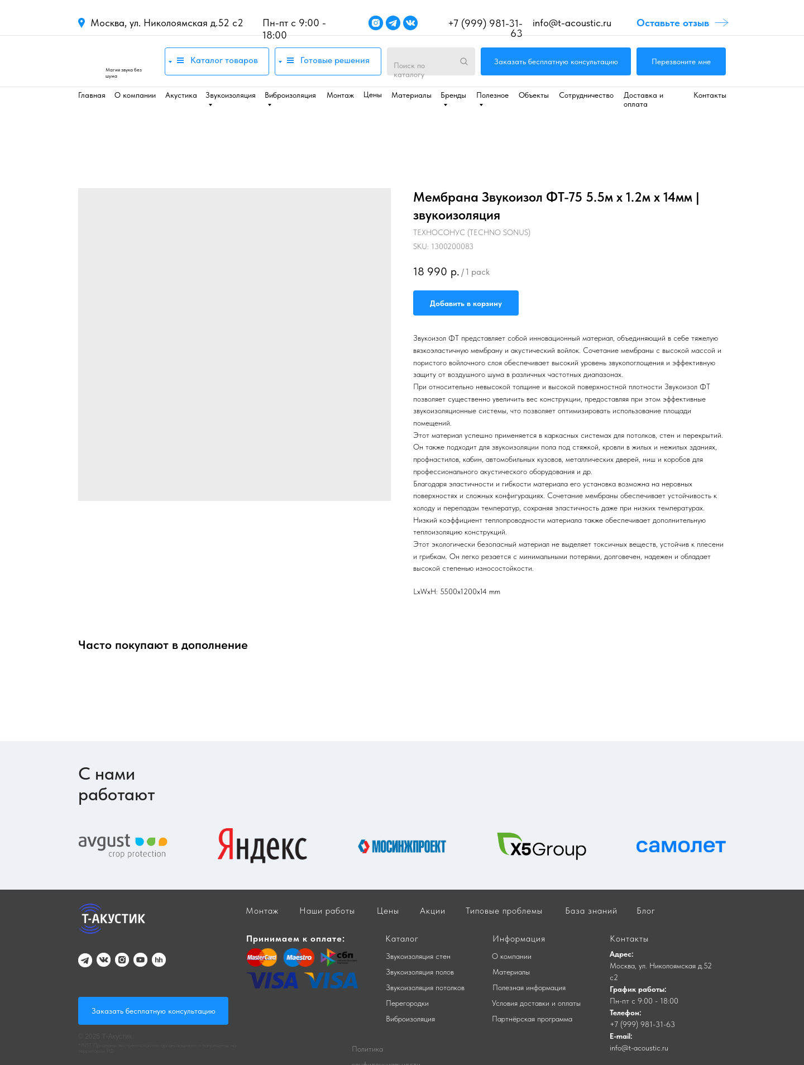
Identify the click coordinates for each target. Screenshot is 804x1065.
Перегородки (407, 1003)
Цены (372, 94)
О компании (135, 94)
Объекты (534, 94)
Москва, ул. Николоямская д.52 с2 (166, 22)
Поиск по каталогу (409, 70)
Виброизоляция (410, 1018)
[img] (116, 61)
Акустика (181, 94)
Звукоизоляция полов (420, 971)
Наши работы (327, 910)
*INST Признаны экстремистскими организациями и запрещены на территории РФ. (157, 1048)
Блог (645, 910)
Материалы (411, 94)
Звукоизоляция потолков (425, 987)
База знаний (591, 910)
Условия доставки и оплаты (536, 1003)
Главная (92, 94)
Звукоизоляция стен (418, 956)
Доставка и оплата (643, 99)
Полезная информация (529, 987)
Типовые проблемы (504, 910)
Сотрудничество (586, 94)
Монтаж (340, 94)
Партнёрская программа (532, 1018)
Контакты (709, 94)
